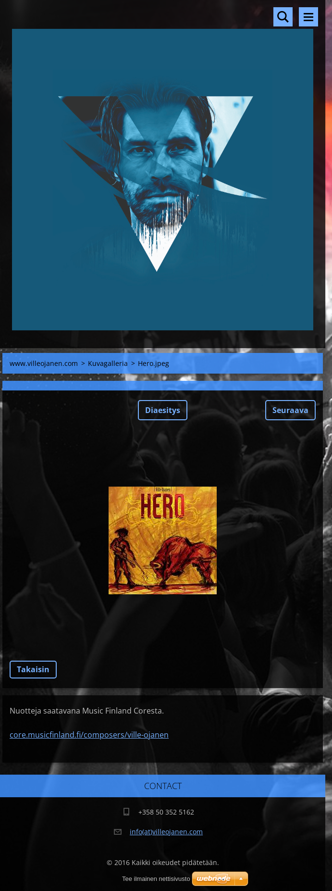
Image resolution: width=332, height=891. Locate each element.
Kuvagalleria (108, 363)
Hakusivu (283, 16)
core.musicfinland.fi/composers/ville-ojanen (89, 734)
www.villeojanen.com (44, 363)
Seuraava (290, 410)
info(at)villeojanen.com (166, 831)
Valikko (308, 16)
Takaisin (33, 669)
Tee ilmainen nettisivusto (156, 878)
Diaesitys (162, 410)
